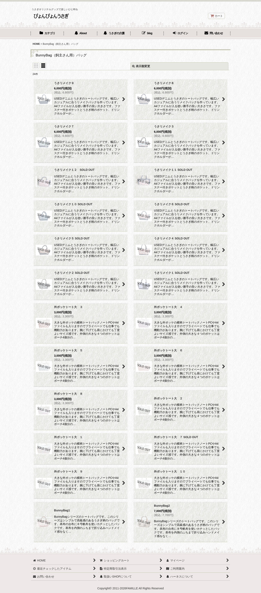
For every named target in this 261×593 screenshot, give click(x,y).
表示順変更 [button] (141, 66)
